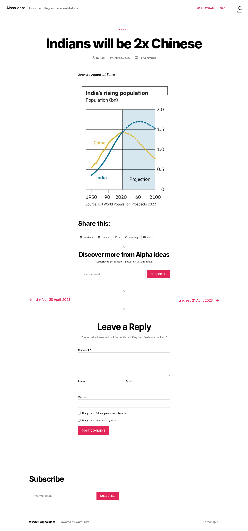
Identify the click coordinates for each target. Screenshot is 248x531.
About (221, 7)
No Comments (148, 58)
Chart (124, 29)
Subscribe (158, 274)
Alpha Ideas (16, 8)
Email (129, 381)
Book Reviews (204, 7)
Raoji (102, 58)
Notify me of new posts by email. (99, 420)
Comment (84, 350)
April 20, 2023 (122, 58)
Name (82, 381)
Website (82, 397)
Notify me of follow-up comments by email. (105, 413)
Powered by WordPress (75, 522)
